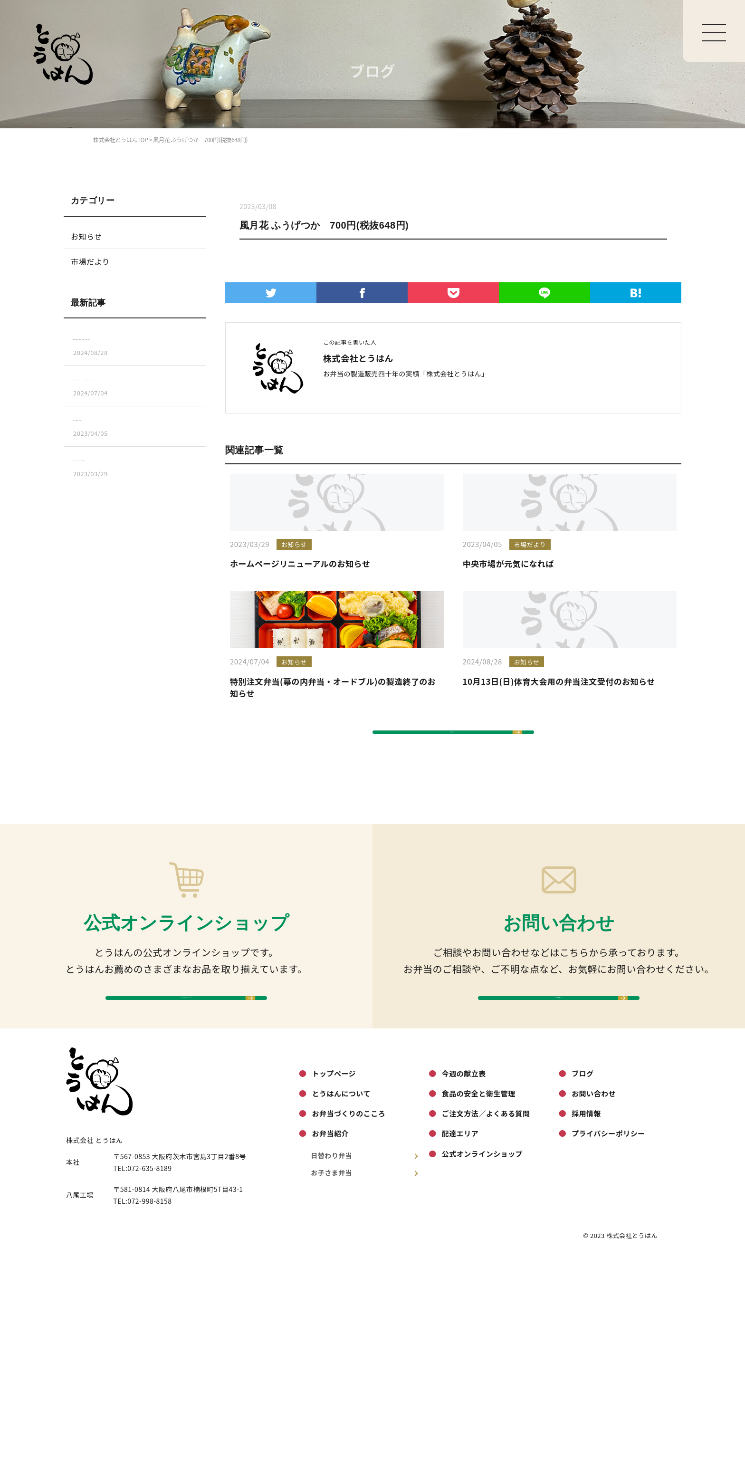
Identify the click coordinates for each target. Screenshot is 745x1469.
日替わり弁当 (365, 1364)
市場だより (90, 261)
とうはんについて (341, 1302)
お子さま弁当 (365, 1381)
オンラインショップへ (186, 1192)
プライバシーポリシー (608, 1342)
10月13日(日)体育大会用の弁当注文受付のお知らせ (559, 833)
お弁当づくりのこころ (348, 1322)
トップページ (334, 1282)
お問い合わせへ (558, 1192)
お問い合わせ (594, 1302)
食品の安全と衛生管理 (479, 1302)
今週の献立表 (464, 1282)
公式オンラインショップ (482, 1362)
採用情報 (586, 1322)
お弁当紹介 (330, 1342)
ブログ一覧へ (453, 898)
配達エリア (460, 1342)
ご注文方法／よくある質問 (486, 1322)
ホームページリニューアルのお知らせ (300, 639)
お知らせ (86, 236)
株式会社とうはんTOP (120, 139)
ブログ (582, 1282)
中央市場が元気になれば (508, 639)
